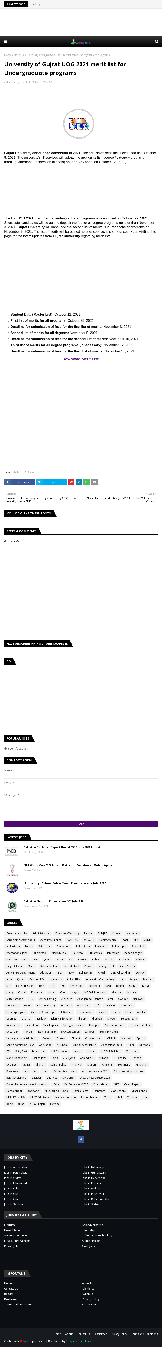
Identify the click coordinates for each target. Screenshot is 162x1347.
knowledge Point (17, 82)
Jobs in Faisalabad (15, 1172)
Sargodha (124, 959)
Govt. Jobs (88, 1246)
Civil (110, 999)
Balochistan (83, 946)
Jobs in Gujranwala (94, 1172)
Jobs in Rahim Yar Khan (96, 1199)
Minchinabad (139, 1091)
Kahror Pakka (58, 1064)
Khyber (111, 1018)
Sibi (26, 1071)
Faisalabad (44, 946)
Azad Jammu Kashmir (90, 999)
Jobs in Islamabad (15, 1183)
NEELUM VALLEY (15, 1097)
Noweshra (12, 1005)
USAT (119, 1097)
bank (125, 940)
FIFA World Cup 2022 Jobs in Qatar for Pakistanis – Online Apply (68, 865)
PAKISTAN (72, 940)
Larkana (91, 1051)
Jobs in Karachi (91, 1183)
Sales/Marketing (46, 1005)
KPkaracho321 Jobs (56, 1091)
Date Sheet (126, 1005)
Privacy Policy (90, 1299)
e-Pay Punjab (37, 1104)
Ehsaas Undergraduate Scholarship (27, 1084)
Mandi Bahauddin (16, 1058)
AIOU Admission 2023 (95, 1071)
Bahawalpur (119, 946)
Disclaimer (11, 1299)
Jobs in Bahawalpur (94, 1167)
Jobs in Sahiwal (13, 1204)
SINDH (147, 940)
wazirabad (45, 1045)
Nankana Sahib (47, 1032)
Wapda (109, 959)
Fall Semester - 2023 (76, 1084)
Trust (107, 1097)
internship (113, 953)
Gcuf (63, 992)
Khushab (97, 1018)
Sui (35, 1071)
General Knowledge (43, 1012)
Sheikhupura (50, 1025)
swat (108, 986)
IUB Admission (59, 1051)
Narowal (138, 999)
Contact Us (11, 1288)
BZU (62, 986)
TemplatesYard (36, 1341)
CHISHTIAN (73, 979)
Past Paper (89, 1304)
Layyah (75, 992)
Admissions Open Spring (128, 1071)
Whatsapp (83, 1005)
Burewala (145, 1045)
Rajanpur (94, 986)
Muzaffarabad (14, 999)
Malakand (132, 1051)
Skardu (116, 1012)
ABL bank (62, 1045)
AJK (71, 959)
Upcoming (56, 979)
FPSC (60, 972)
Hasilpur (41, 1018)
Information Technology (97, 1235)
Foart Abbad (101, 1084)
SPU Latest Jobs (70, 1032)
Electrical (9, 1225)
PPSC (25, 959)
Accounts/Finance (50, 940)
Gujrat (16, 471)
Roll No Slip (86, 972)
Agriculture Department (20, 972)
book (9, 1104)
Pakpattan (32, 1025)
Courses (11, 1018)
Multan (29, 946)
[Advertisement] (81, 22)
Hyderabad (77, 986)
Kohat (51, 992)
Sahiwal (140, 959)
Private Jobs (11, 1246)
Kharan (91, 1064)
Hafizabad (66, 1012)
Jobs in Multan (91, 1188)
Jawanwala (33, 1091)
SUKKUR (140, 972)
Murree (131, 992)
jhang (9, 992)
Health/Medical (108, 940)
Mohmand (124, 1064)
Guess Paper (131, 1084)
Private (116, 933)
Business (52, 1078)
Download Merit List (81, 359)
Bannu (120, 986)
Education (46, 972)
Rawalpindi (138, 946)
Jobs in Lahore (13, 1188)
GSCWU (26, 1018)
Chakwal (61, 1038)
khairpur (94, 1025)
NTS (8, 986)
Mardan (148, 979)
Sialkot (96, 959)
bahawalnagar (133, 953)
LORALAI (111, 1038)
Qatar (20, 979)
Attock (101, 972)
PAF (122, 979)
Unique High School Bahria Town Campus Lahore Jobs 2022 (65, 883)
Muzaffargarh (129, 1018)
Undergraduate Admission (22, 1038)
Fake (56, 1084)
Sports (141, 1038)
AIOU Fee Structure (84, 1045)
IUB (36, 959)
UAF (52, 986)
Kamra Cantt (80, 1091)
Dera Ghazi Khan (121, 972)
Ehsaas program (16, 1012)
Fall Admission (25, 986)
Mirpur (103, 1012)
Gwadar (123, 999)
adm (145, 1097)
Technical (66, 1005)
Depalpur (12, 1064)
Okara (31, 966)
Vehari (47, 1038)
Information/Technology (100, 979)
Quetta (47, 959)
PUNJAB (102, 933)
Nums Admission (65, 1097)
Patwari (88, 966)
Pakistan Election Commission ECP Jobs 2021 (54, 901)
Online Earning (47, 999)
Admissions (64, 946)
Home (8, 55)
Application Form (115, 1025)
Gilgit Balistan (14, 966)
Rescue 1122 (36, 979)
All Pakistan (13, 946)
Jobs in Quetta (13, 1199)
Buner (130, 1045)
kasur (128, 1012)
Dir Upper (68, 1078)
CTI (8, 1051)
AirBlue (141, 1012)
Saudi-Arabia (127, 966)
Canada (136, 1058)
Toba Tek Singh (109, 1032)
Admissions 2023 (111, 1045)
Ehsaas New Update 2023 (95, 1078)
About (69, 1334)
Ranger (134, 979)
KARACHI (89, 940)
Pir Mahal (141, 1064)
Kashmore (99, 1091)
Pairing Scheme (90, 1097)
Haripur (28, 1032)
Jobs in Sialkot (91, 1204)
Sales (55, 1058)
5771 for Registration (64, 1071)
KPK (136, 940)
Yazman (132, 1097)
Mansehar (107, 1064)
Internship (88, 1230)
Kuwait (77, 1051)
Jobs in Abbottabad (16, 1167)
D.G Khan (109, 1005)
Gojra (26, 1064)
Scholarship (40, 953)
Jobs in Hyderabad (94, 1178)
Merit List (19, 55)
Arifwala (103, 1058)
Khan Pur (77, 1064)
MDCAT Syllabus (111, 1051)
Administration (41, 933)
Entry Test (21, 1051)
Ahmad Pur (86, 1058)
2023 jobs (69, 1058)
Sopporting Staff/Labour (20, 940)
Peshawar (101, 946)
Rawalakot (12, 1071)
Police (60, 959)
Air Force (66, 999)
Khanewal (37, 992)
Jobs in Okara (12, 1194)
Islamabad (132, 933)
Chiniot (76, 1038)
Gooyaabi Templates (78, 1341)
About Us (88, 1283)
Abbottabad (71, 966)
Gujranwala (95, 953)
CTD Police (120, 1058)
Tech (42, 986)
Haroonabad (85, 1012)
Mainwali (126, 1038)
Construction (93, 1038)
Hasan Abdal (14, 1091)
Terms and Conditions (18, 1304)
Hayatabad (39, 1051)
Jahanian (40, 1064)
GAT (116, 1084)
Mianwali (117, 992)
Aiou (9, 979)
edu (44, 1071)
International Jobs (16, 953)
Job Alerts (88, 1288)
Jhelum (82, 1018)
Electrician (12, 1032)
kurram (54, 1104)
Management (106, 966)
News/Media (59, 953)
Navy (71, 972)
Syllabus (89, 1032)
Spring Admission (73, 1025)
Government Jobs (16, 933)
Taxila (145, 986)
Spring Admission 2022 (20, 1045)
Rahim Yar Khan (49, 966)
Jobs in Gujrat (12, 1178)
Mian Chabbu (118, 1091)
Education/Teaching (67, 933)
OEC (31, 999)
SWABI (27, 1005)
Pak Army (77, 953)
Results (82, 959)
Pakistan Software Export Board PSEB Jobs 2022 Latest (62, 847)
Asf (97, 1005)
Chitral (22, 992)
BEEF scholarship (16, 1078)
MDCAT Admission (95, 992)
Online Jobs (39, 1058)
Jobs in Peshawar (93, 1194)
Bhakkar (36, 1078)
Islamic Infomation (62, 1018)
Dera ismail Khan (141, 1025)
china (21, 1104)
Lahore (88, 933)
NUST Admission (40, 1097)
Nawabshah (13, 1025)
